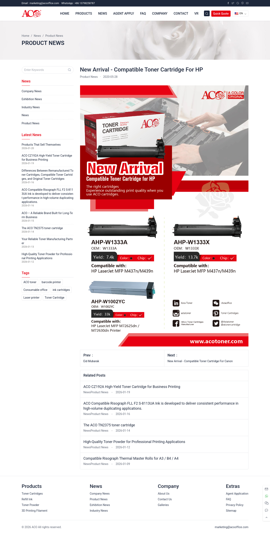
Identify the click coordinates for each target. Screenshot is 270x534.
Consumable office (36, 289)
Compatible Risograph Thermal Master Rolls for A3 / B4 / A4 (131, 458)
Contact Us (165, 499)
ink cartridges (61, 289)
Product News (89, 76)
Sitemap (231, 510)
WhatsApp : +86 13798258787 (78, 3)
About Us (163, 493)
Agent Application (237, 493)
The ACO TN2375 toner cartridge (109, 425)
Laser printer (32, 297)
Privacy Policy (234, 505)
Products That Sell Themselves (41, 144)
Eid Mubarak (91, 361)
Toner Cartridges (32, 493)
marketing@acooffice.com (231, 527)
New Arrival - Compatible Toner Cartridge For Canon (200, 361)
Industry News (31, 107)
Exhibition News (32, 99)
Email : (40, 3)
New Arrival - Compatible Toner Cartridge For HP (141, 69)
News (25, 115)
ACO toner (30, 282)
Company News (32, 91)
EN (239, 13)
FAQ (228, 499)
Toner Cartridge (54, 297)
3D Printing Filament (34, 510)
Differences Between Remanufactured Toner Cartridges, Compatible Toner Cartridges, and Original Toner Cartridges (47, 174)
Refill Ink (27, 499)
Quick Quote (221, 13)
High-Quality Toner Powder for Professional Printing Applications (134, 442)
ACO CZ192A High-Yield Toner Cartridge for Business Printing (131, 387)
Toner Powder (30, 505)
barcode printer (51, 282)
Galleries (163, 505)
